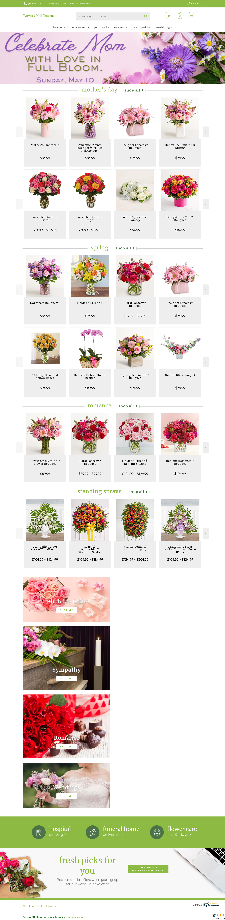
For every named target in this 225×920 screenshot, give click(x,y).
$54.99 (135, 230)
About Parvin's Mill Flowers (39, 788)
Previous (19, 132)
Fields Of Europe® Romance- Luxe (135, 462)
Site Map (194, 917)
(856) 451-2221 (35, 3)
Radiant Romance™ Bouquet (180, 462)
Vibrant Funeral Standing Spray (135, 548)
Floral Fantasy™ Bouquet (135, 304)
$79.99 (180, 158)
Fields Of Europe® (90, 303)
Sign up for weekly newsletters (148, 751)
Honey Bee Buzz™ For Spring (180, 146)
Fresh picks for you (87, 752)
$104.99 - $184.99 (90, 559)
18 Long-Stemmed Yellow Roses (45, 376)
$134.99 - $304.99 (135, 559)
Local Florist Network (176, 917)
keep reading (75, 799)
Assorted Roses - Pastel (45, 219)
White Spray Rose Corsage (135, 219)
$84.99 (45, 158)
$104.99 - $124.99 (45, 559)
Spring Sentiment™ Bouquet (135, 376)
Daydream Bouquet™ (45, 303)
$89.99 (90, 388)
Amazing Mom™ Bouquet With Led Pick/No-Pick (90, 147)
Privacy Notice (154, 917)
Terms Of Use (136, 917)
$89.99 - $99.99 (135, 316)
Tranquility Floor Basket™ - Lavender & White (180, 549)
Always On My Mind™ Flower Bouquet (45, 462)
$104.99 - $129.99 (135, 474)
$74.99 (135, 158)
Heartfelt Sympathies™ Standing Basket (90, 549)
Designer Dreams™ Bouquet (135, 146)
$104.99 (180, 474)
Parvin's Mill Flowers (38, 15)
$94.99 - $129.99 (45, 230)
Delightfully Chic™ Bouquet (180, 219)
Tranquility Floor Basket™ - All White (45, 548)
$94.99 (45, 388)
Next (206, 132)
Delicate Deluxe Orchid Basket (90, 376)
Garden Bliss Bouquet (180, 375)
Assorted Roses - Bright (90, 219)
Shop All (132, 90)
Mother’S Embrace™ (45, 145)
